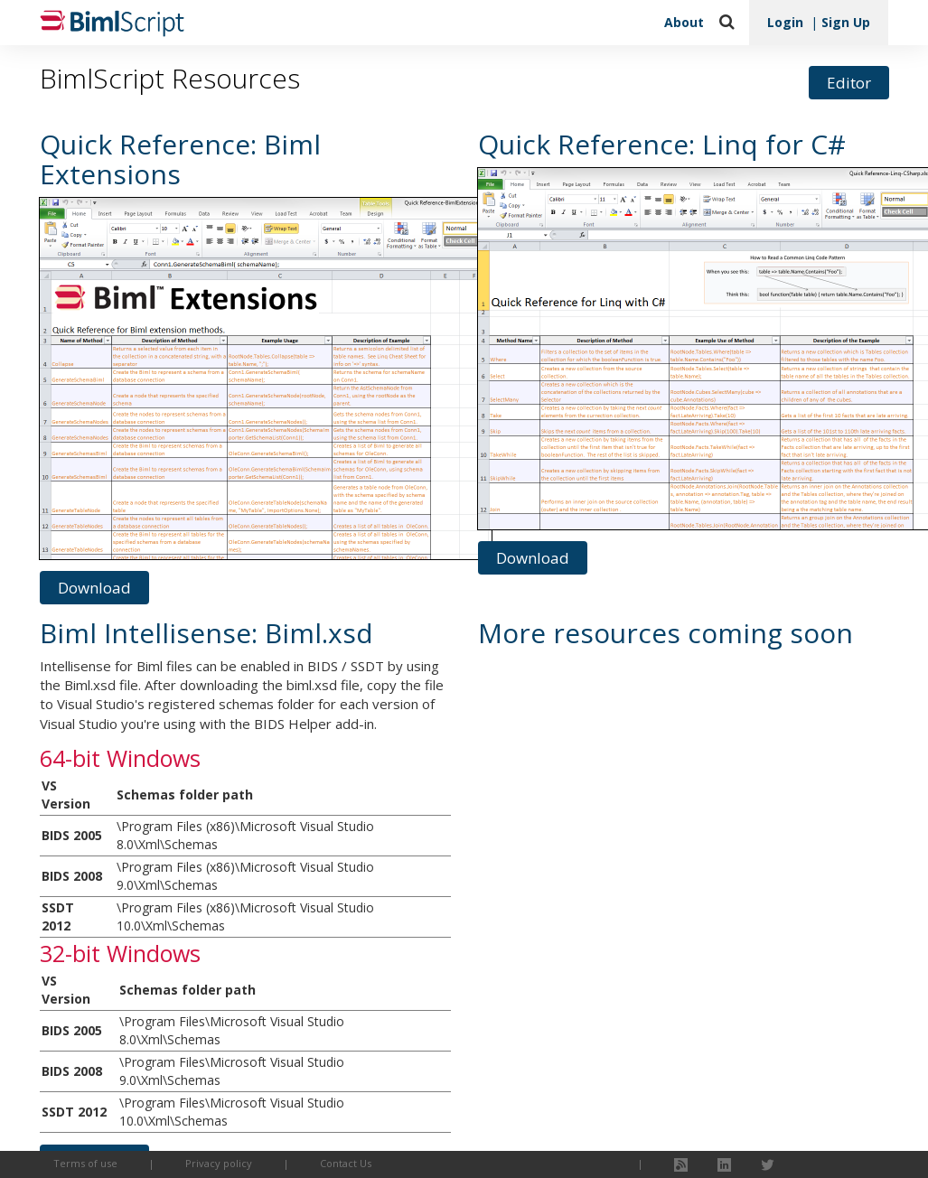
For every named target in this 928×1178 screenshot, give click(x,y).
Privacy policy (218, 1163)
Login (785, 22)
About (684, 22)
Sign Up (845, 22)
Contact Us (345, 1163)
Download (94, 587)
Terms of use (85, 1163)
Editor (849, 82)
